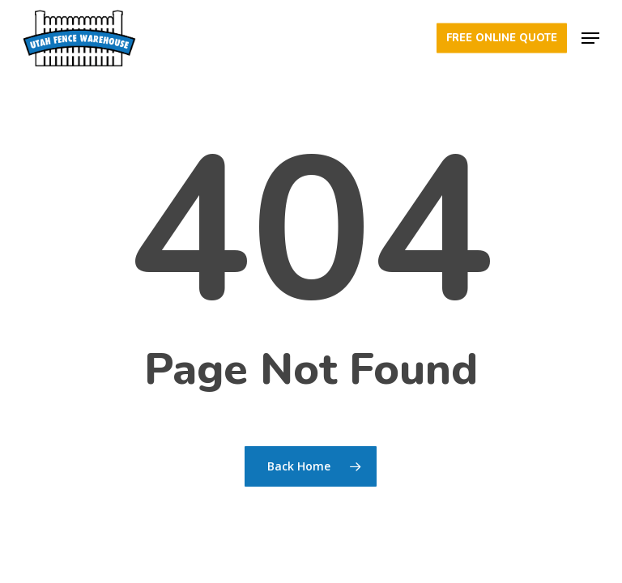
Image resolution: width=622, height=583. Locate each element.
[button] (590, 38)
